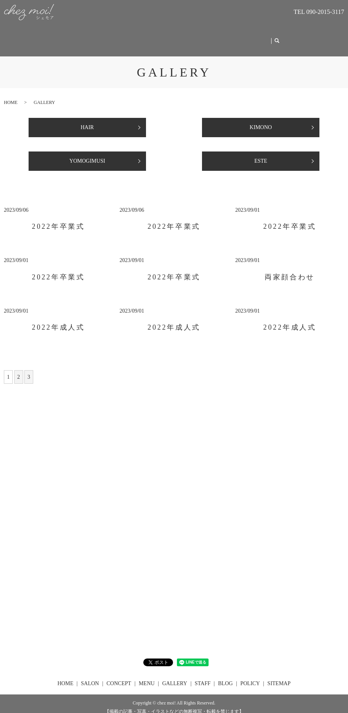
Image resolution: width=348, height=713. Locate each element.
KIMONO (261, 120)
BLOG (261, 37)
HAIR (87, 120)
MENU (172, 37)
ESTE (260, 154)
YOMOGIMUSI (87, 154)
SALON (109, 37)
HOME (79, 37)
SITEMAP (278, 676)
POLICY (250, 676)
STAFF (235, 37)
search (279, 37)
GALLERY (203, 37)
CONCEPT (141, 37)
